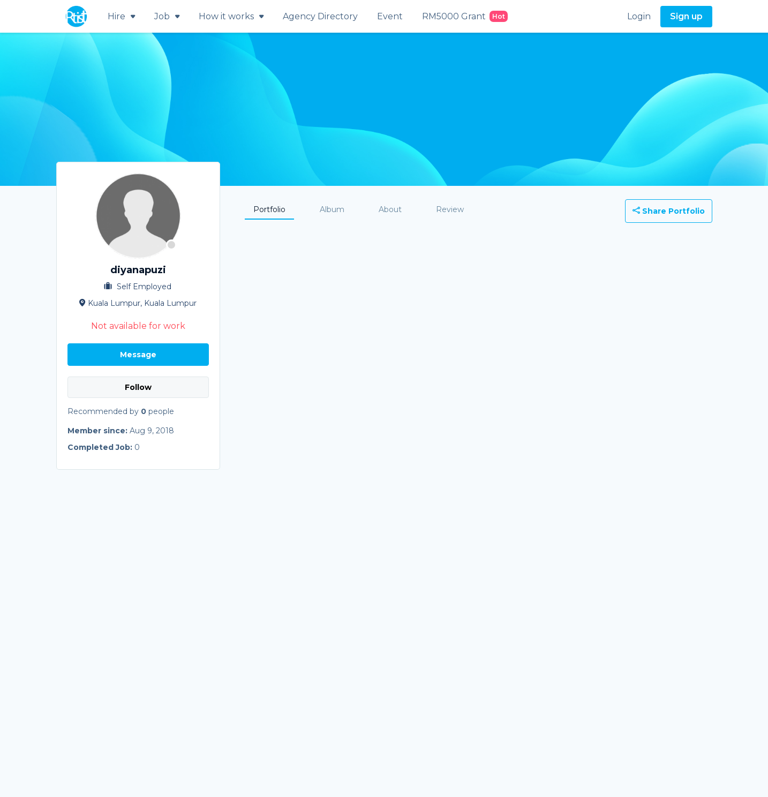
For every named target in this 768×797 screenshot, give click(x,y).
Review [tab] (450, 209)
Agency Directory (320, 16)
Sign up (686, 16)
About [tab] (390, 209)
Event (390, 16)
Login (639, 16)
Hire (121, 16)
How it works (231, 16)
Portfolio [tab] (269, 209)
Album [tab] (332, 209)
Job (166, 16)
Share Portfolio (669, 211)
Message (138, 354)
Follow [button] (138, 387)
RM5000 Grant (465, 16)
